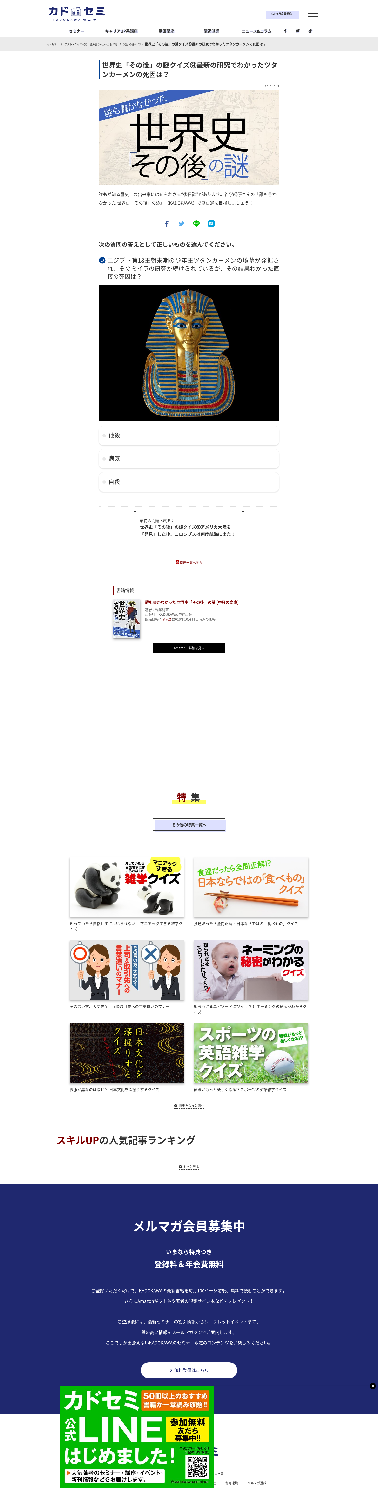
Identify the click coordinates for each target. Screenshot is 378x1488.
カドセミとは (118, 1461)
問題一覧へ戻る (191, 560)
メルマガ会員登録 (267, 13)
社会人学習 (217, 1451)
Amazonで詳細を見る (189, 647)
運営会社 (210, 1461)
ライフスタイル (187, 1451)
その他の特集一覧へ (189, 813)
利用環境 (234, 1461)
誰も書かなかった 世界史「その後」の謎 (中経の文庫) (197, 601)
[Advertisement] (150, 728)
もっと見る (191, 1144)
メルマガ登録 (260, 1461)
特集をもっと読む (191, 1082)
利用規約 (144, 1461)
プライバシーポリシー (177, 1461)
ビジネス (159, 1451)
